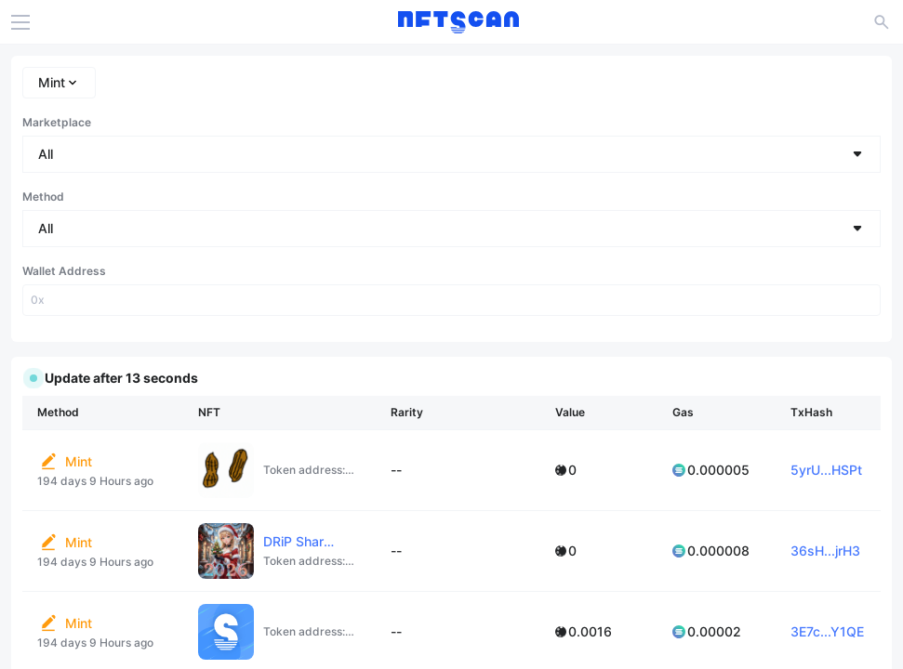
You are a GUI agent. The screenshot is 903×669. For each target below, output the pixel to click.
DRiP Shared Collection (333, 541)
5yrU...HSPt (826, 470)
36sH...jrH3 (825, 550)
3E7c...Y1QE (827, 631)
